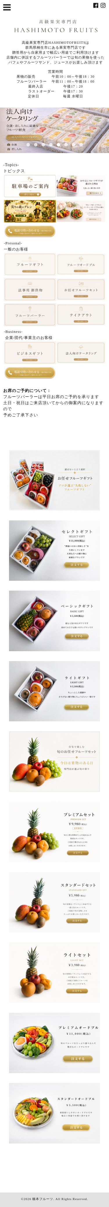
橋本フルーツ (42, 1199)
